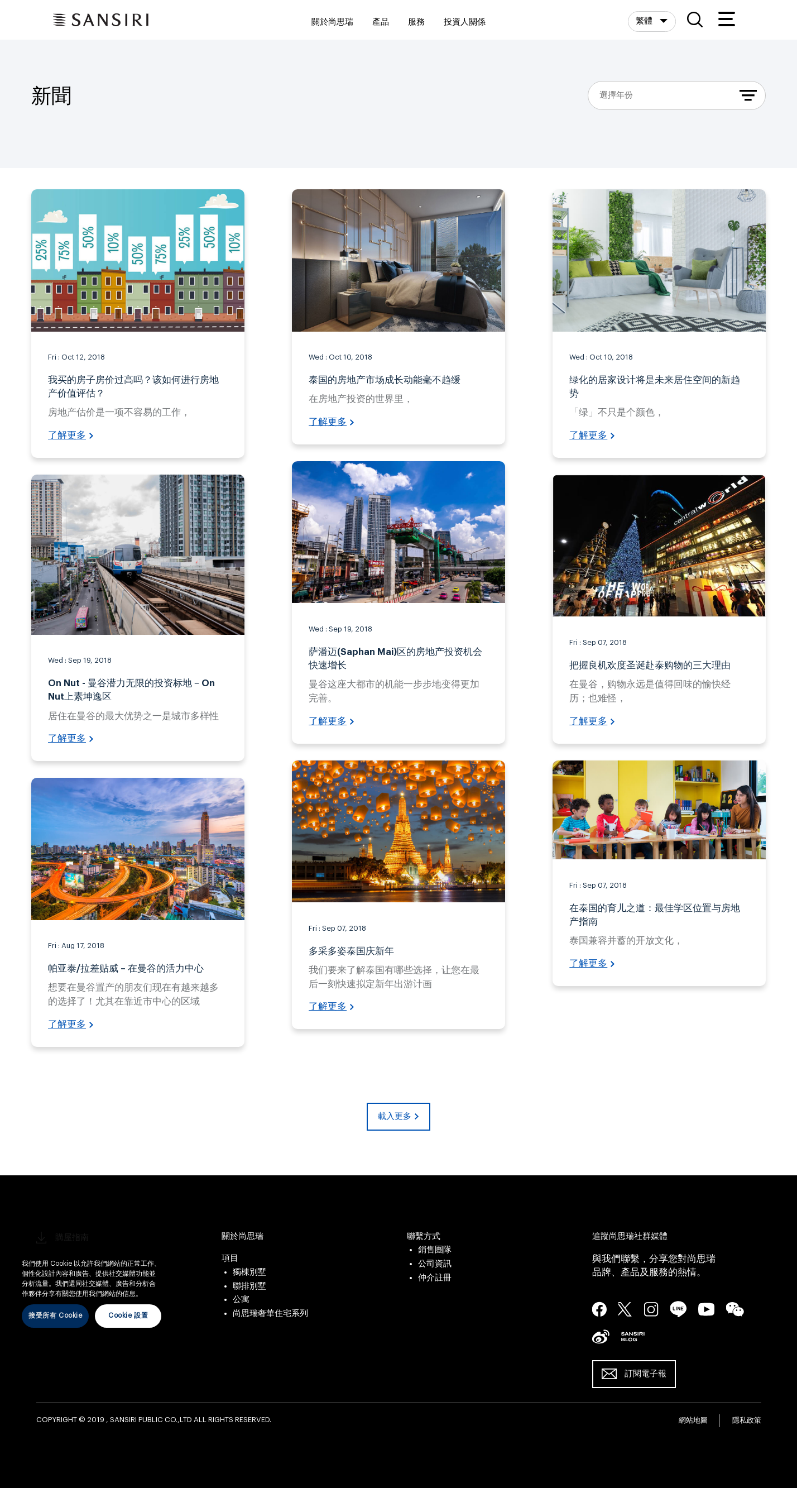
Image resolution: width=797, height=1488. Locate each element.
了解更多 (67, 435)
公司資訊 (435, 1264)
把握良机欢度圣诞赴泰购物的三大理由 (650, 665)
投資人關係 (465, 22)
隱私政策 (746, 1420)
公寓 (241, 1299)
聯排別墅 (249, 1286)
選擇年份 (616, 95)
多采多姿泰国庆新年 (351, 951)
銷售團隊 (435, 1250)
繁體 (645, 21)
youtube (706, 1309)
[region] (91, 1285)
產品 (380, 22)
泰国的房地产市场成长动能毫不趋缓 (384, 380)
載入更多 (394, 1116)
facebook (599, 1309)
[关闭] (161, 1247)
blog (633, 1336)
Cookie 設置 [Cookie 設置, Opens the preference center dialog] (128, 1315)
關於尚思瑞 (332, 22)
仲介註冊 (435, 1278)
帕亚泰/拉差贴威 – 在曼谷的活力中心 (126, 968)
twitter (625, 1309)
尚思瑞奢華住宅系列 (270, 1313)
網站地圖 (693, 1420)
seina (600, 1336)
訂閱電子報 (645, 1374)
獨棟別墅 (249, 1272)
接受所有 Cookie (55, 1315)
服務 (416, 22)
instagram (651, 1309)
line (678, 1309)
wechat (735, 1309)
